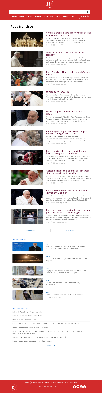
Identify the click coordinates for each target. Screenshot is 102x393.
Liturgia (38, 16)
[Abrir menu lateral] (72, 16)
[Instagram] (79, 18)
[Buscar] (88, 12)
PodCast (22, 16)
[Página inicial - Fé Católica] (50, 3)
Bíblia (65, 16)
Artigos (30, 16)
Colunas (41, 382)
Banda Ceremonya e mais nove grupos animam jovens (32, 341)
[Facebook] (83, 16)
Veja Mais (51, 345)
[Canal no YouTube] (88, 16)
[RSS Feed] (81, 16)
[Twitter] (86, 16)
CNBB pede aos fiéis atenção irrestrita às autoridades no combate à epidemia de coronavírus (45, 323)
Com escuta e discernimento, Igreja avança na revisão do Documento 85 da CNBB (41, 337)
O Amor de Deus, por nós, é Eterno (25, 320)
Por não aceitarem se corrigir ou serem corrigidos (30, 327)
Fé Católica (54, 386)
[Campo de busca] (45, 12)
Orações (58, 16)
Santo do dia (48, 16)
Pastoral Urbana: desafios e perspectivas (27, 316)
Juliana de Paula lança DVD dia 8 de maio (27, 312)
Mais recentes (30, 231)
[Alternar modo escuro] (79, 16)
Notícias (14, 16)
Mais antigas (70, 231)
